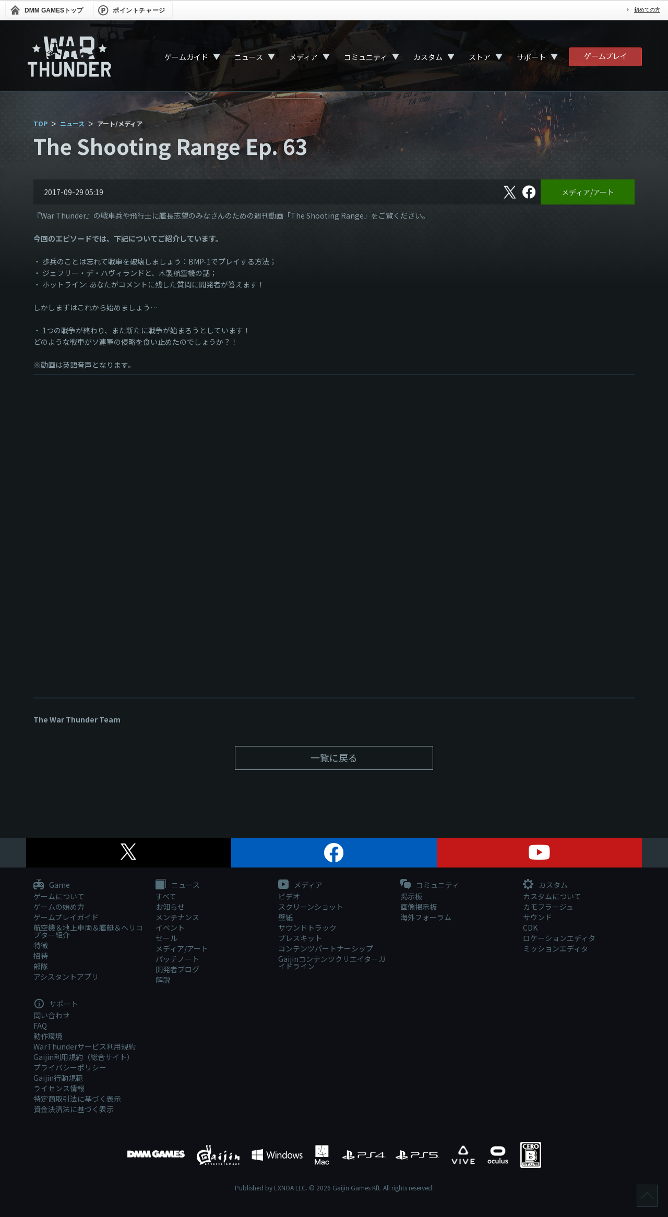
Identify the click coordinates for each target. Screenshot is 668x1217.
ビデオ (289, 896)
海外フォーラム (425, 917)
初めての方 (647, 10)
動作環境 (48, 1036)
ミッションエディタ (555, 948)
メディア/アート (588, 192)
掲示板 (411, 896)
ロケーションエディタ (559, 938)
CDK (530, 927)
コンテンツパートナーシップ (325, 948)
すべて (166, 896)
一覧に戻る (334, 757)
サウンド (537, 917)
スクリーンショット (310, 906)
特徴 (40, 945)
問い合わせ (51, 1015)
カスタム (428, 57)
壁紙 (285, 917)
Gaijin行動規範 (58, 1077)
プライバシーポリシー (69, 1067)
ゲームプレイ (605, 56)
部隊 (40, 966)
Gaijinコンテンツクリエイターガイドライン (332, 962)
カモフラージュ (548, 906)
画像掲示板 (418, 906)
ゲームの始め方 (59, 906)
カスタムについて (552, 896)
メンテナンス (177, 917)
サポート (531, 57)
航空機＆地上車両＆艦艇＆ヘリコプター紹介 (88, 931)
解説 (163, 979)
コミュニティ (365, 57)
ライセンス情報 (59, 1088)
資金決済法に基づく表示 (73, 1109)
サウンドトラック (307, 927)
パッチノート (177, 958)
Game (51, 885)
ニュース (248, 57)
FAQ (40, 1025)
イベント (170, 927)
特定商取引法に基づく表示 (77, 1098)
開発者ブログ (177, 969)
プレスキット (300, 938)
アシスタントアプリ (66, 976)
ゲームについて (59, 896)
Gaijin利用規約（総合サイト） (83, 1057)
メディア (303, 57)
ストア (480, 57)
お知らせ (170, 906)
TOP (40, 123)
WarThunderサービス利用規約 (84, 1046)
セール (166, 938)
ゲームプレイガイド (66, 917)
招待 (40, 955)
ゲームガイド (186, 57)
